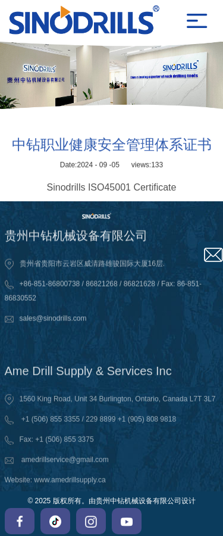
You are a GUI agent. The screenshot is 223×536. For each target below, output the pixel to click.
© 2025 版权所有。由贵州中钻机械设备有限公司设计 (111, 501)
